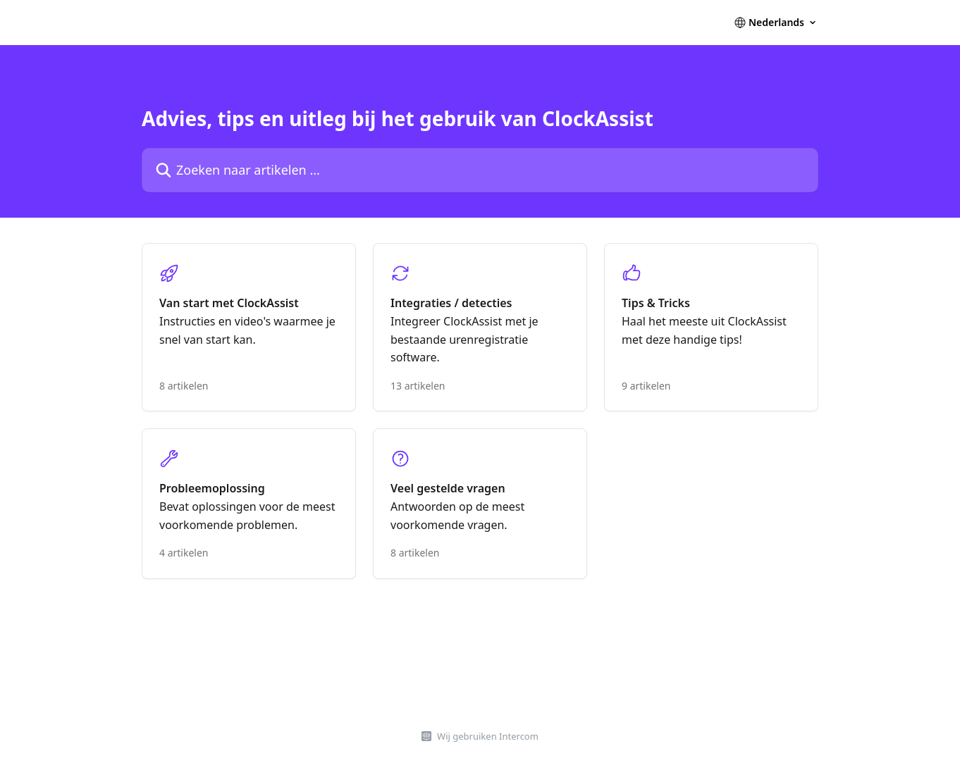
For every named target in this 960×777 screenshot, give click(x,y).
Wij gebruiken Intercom (488, 736)
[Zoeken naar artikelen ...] (480, 170)
